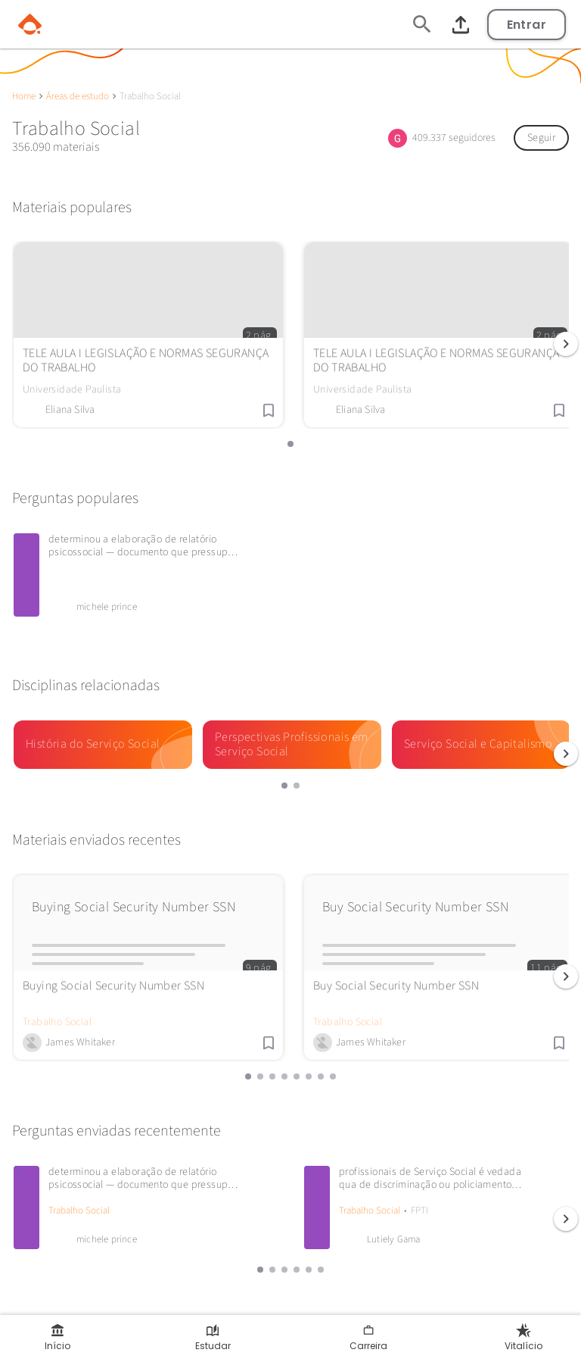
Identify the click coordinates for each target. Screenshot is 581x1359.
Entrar (526, 24)
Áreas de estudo (77, 96)
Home (24, 96)
